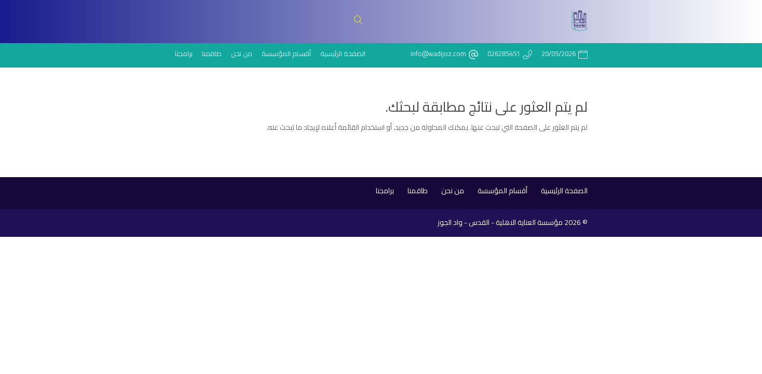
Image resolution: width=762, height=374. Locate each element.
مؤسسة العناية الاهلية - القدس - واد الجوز (500, 222)
